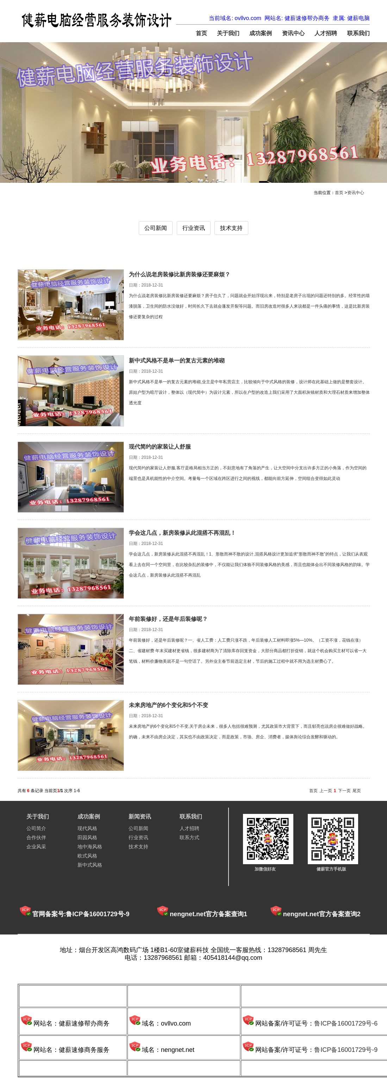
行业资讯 (193, 228)
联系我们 (358, 33)
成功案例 (260, 33)
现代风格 (87, 828)
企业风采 (36, 846)
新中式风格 (89, 865)
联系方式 (189, 837)
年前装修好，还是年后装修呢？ (168, 619)
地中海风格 (89, 846)
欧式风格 (87, 856)
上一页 (325, 790)
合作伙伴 (36, 837)
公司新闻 (155, 228)
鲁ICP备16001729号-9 (345, 1049)
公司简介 (36, 828)
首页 (201, 33)
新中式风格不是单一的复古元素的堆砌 (177, 361)
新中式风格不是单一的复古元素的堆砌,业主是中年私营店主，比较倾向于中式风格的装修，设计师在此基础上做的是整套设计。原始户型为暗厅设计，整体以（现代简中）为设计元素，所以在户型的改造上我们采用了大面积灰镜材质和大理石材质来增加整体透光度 (249, 392)
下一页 (344, 790)
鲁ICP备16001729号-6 (345, 1023)
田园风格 (87, 837)
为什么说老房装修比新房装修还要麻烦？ (179, 274)
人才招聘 (325, 33)
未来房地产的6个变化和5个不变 (168, 705)
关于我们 (228, 33)
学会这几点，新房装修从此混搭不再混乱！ (182, 533)
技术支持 (231, 228)
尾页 (356, 790)
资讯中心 (293, 33)
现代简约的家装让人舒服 (160, 447)
